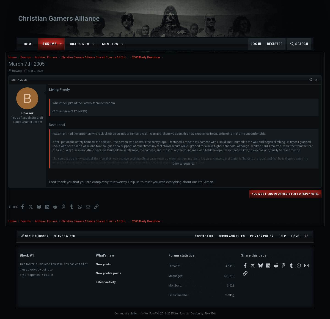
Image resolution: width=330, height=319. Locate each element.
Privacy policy (261, 236)
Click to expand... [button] (184, 167)
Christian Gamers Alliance (59, 18)
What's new (79, 44)
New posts (103, 263)
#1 (305, 82)
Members (110, 44)
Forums (50, 44)
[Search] (299, 44)
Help (282, 236)
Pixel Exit (210, 313)
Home (28, 44)
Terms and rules (231, 236)
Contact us (204, 236)
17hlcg (229, 295)
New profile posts (108, 271)
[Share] (299, 83)
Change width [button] (64, 236)
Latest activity (106, 280)
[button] (60, 44)
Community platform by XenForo (152, 313)
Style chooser (34, 236)
